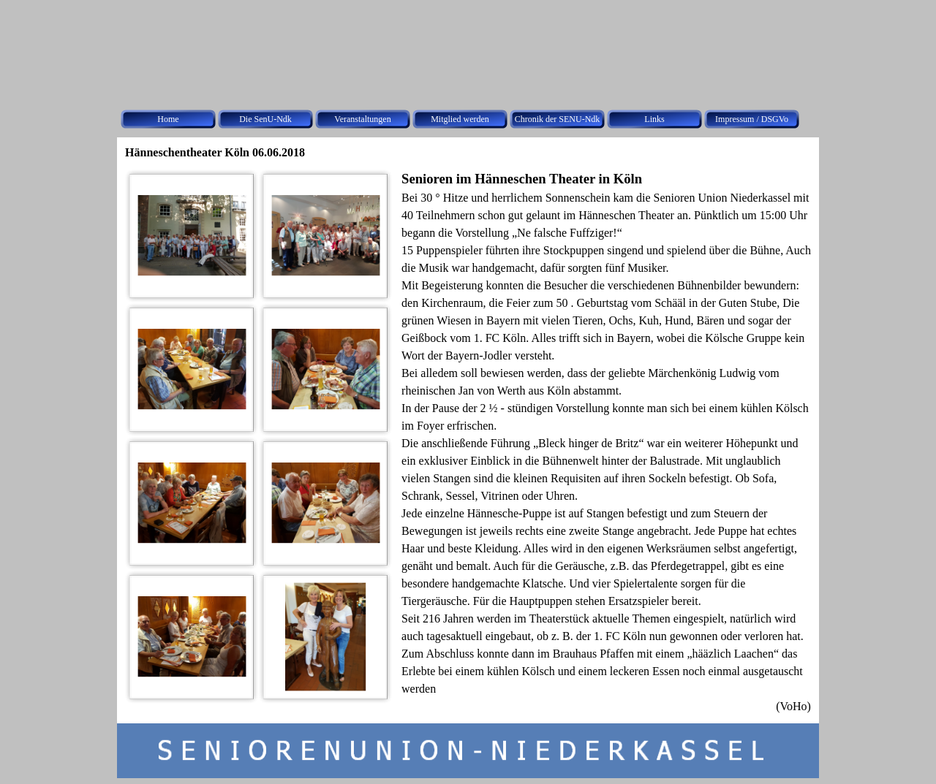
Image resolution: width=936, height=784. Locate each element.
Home (167, 119)
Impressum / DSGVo (751, 119)
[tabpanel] (606, 442)
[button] (192, 235)
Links (654, 119)
